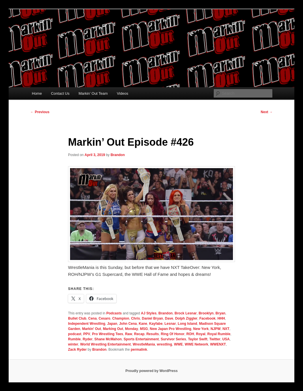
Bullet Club (77, 318)
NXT (226, 329)
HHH (221, 318)
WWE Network (196, 344)
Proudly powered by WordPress (151, 371)
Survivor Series (173, 339)
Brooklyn (206, 313)
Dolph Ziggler (186, 318)
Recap (139, 334)
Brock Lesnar (186, 313)
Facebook (207, 318)
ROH (190, 334)
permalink (139, 350)
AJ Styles (149, 313)
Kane (143, 324)
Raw (128, 334)
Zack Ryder (77, 350)
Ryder (88, 339)
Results (152, 334)
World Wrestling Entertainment (105, 344)
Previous (39, 112)
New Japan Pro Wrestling (170, 329)
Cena (92, 318)
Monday (131, 329)
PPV (86, 334)
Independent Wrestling (86, 324)
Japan (112, 324)
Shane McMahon (108, 339)
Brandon (117, 155)
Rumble (74, 339)
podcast (74, 334)
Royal (201, 334)
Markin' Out (91, 329)
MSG (144, 329)
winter (73, 344)
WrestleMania (144, 344)
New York (201, 329)
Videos (122, 93)
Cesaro (104, 318)
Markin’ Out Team (93, 93)
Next (266, 112)
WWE (178, 344)
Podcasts (114, 313)
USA (225, 339)
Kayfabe (156, 324)
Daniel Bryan (152, 318)
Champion (120, 318)
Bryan (220, 313)
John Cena (128, 324)
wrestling (164, 344)
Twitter (214, 339)
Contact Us (60, 93)
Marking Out (113, 329)
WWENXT (218, 344)
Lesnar (170, 324)
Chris (135, 318)
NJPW (215, 329)
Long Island (187, 324)
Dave (169, 318)
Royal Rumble (218, 334)
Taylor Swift (197, 339)
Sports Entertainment (141, 339)
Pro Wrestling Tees (107, 334)
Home (37, 93)
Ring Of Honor (173, 334)
